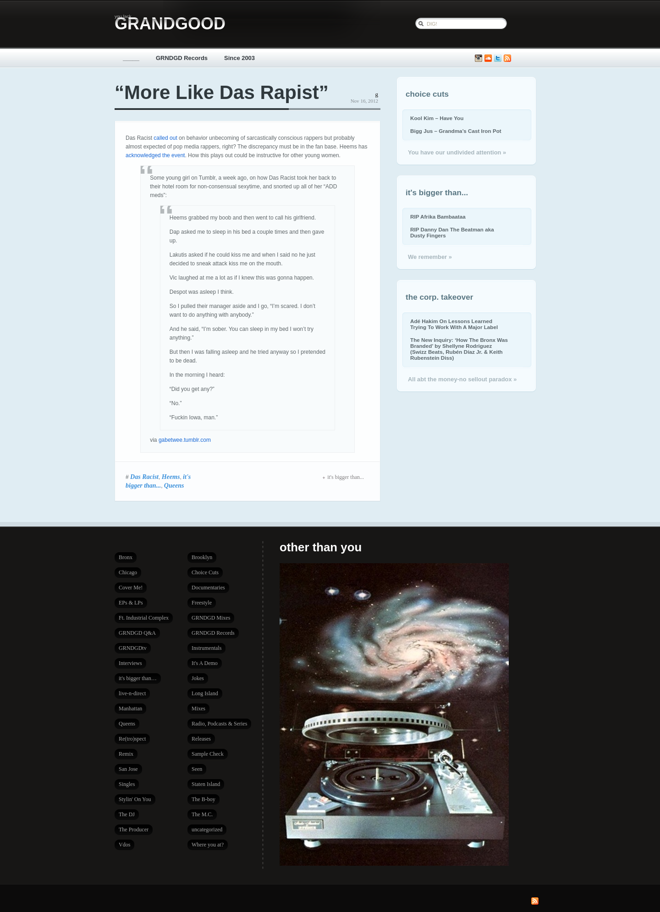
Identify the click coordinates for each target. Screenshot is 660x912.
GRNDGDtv (133, 648)
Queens (174, 485)
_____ (131, 58)
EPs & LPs (131, 602)
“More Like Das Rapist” (222, 92)
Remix (126, 754)
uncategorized (207, 829)
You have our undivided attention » (457, 152)
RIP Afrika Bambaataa (438, 217)
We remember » (430, 256)
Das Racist (144, 476)
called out (165, 138)
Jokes (198, 678)
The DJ (127, 814)
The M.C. (202, 814)
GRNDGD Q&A (137, 633)
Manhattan (130, 708)
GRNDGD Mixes (211, 618)
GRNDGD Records (182, 58)
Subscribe (507, 58)
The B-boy (203, 799)
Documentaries (208, 587)
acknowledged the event (155, 155)
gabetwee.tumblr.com (185, 440)
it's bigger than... (343, 477)
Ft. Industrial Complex (144, 618)
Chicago (128, 572)
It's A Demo (205, 663)
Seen (197, 769)
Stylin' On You (135, 799)
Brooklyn (202, 557)
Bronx (125, 557)
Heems (171, 476)
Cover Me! (131, 587)
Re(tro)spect (132, 739)
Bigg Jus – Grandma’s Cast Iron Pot (455, 131)
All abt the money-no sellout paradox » (462, 379)
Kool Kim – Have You (436, 118)
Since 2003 (239, 58)
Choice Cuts (205, 572)
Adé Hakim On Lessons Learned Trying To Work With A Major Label (454, 324)
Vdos (124, 844)
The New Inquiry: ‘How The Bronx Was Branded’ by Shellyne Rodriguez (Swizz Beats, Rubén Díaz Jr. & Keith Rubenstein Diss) (459, 349)
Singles (127, 784)
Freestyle (202, 602)
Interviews (130, 663)
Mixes (198, 708)
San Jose (128, 769)
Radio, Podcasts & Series (219, 723)
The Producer (133, 829)
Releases (201, 739)
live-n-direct (132, 693)
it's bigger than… (138, 678)
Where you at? (208, 844)
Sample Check (208, 754)
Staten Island (206, 784)
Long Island (205, 693)
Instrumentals (206, 648)
